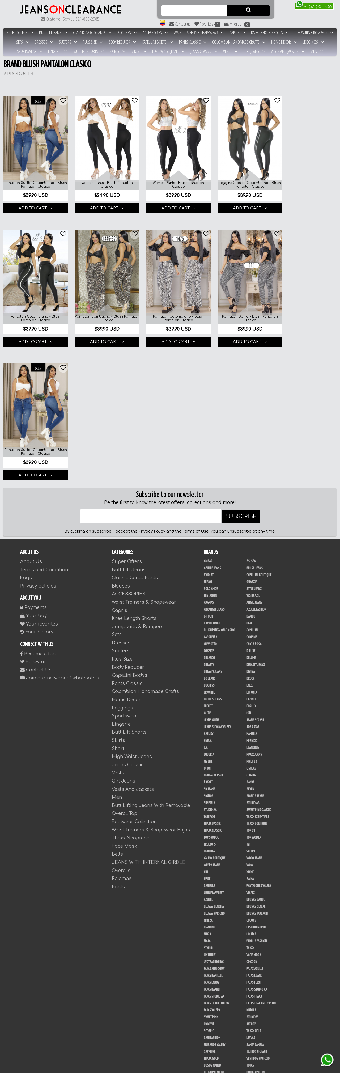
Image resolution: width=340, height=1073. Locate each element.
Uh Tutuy (209, 812)
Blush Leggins (256, 937)
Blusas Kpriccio (214, 771)
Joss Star (252, 584)
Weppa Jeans (212, 723)
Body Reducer (122, 42)
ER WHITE (209, 550)
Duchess (209, 543)
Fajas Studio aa (256, 847)
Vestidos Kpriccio (258, 916)
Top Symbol (211, 695)
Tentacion (210, 453)
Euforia (251, 550)
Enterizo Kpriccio (215, 992)
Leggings (313, 42)
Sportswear (29, 51)
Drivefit (209, 882)
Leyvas (250, 895)
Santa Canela (255, 902)
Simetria (209, 660)
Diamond (209, 785)
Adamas (209, 460)
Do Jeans (209, 536)
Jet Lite (251, 882)
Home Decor (284, 42)
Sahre (250, 640)
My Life (208, 619)
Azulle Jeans (212, 426)
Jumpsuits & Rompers (314, 32)
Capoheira (210, 495)
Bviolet (209, 432)
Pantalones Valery (258, 743)
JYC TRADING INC (213, 819)
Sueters (68, 42)
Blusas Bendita (214, 764)
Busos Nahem (212, 923)
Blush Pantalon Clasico (219, 488)
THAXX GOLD (211, 916)
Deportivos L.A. (214, 985)
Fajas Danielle (213, 833)
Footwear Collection (134, 679)
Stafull (209, 806)
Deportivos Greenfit (260, 978)
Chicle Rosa (253, 502)
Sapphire (209, 909)
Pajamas (121, 736)
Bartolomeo (212, 481)
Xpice (207, 736)
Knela (207, 598)
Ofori (207, 626)
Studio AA (252, 660)
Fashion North (256, 785)
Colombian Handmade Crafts (238, 42)
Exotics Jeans (213, 557)
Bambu (250, 474)
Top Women (253, 695)
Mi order (237, 24)
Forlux (251, 564)
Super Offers (20, 32)
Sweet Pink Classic (258, 667)
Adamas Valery (213, 1006)
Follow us (33, 519)
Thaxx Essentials (257, 674)
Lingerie (57, 51)
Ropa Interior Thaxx (259, 999)
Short (138, 51)
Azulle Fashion (256, 467)
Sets (22, 42)
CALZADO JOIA (255, 1034)
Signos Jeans (255, 654)
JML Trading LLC (256, 951)
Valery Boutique (214, 716)
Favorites (207, 24)
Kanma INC (210, 958)
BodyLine (252, 971)
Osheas (251, 626)
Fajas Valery (212, 868)
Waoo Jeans (254, 716)
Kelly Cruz (210, 944)
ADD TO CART (34, 203)
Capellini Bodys (157, 42)
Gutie (207, 571)
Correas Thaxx (256, 1054)
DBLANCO (209, 515)
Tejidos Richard (256, 909)
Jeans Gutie (211, 578)
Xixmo (250, 730)
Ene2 (249, 543)
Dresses (44, 42)
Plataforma (211, 1047)
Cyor (207, 1013)
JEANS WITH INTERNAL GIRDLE (148, 720)
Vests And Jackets (287, 51)
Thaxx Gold (253, 888)
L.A (205, 605)
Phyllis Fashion (256, 799)
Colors (251, 778)
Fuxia (207, 792)
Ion (248, 571)
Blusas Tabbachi (257, 771)
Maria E (251, 868)
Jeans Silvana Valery (217, 584)
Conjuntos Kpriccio (217, 978)
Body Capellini (255, 930)
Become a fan (38, 511)
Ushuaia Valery (214, 750)
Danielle (209, 743)
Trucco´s (210, 702)
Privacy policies (38, 443)
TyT (248, 702)
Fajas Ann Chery (214, 826)
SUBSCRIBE (241, 374)
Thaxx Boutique (256, 681)
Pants (118, 744)
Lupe (249, 1020)
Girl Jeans (254, 51)
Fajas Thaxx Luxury (216, 861)
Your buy (33, 473)
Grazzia (251, 439)
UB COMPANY (211, 1034)
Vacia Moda (253, 812)
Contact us (179, 24)
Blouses (127, 32)
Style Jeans (254, 446)
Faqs (26, 435)
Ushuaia (209, 709)
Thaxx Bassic (212, 681)
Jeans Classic (203, 51)
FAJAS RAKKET (212, 847)
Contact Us (36, 527)
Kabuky (208, 591)
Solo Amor (211, 446)
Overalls (121, 727)
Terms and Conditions (45, 427)
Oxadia (251, 633)
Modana (209, 1027)
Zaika (250, 736)
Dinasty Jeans (255, 522)
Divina (250, 529)
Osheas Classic (213, 633)
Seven (250, 647)
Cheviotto (210, 502)
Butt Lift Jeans (53, 32)
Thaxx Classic (213, 688)
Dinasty (209, 522)
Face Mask (124, 703)
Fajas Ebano (254, 833)
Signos (208, 654)
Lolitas (251, 792)
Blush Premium (214, 930)
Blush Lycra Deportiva (218, 964)
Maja (207, 799)
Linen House (254, 958)
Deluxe (251, 515)
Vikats (250, 750)
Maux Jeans (254, 612)
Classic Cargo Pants (92, 32)
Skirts (117, 51)
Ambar (208, 419)
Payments (33, 465)
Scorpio (209, 888)
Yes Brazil (253, 453)
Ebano (208, 439)
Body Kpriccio (213, 937)
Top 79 (250, 688)
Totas (250, 923)
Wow (249, 723)
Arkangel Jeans (214, 467)
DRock (250, 536)
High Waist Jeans (168, 51)
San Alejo (210, 971)
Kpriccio (251, 598)
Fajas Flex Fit (255, 840)
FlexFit (208, 564)
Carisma (251, 495)
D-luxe (250, 508)
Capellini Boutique (258, 432)
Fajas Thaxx (254, 854)
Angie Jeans (254, 460)
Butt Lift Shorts (88, 51)
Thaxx (250, 806)
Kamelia (251, 591)
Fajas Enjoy (211, 840)
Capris (237, 32)
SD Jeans (209, 647)
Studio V (252, 875)
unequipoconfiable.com (224, 1068)
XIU (206, 730)
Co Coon (251, 819)
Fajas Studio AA (214, 854)
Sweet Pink (211, 875)
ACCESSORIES (155, 32)
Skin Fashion (254, 992)
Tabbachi (209, 674)
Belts (117, 711)
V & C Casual (254, 1027)
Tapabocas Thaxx (215, 1054)
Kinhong (252, 1013)
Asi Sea (251, 419)
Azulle (208, 757)
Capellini (252, 488)
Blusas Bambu (255, 757)
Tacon (250, 1047)
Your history (36, 489)
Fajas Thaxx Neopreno (261, 861)
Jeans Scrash (255, 578)
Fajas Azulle (254, 826)
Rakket (208, 640)
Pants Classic (192, 42)
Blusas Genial (255, 764)
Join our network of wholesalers (59, 535)
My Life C (251, 619)
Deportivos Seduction (261, 985)
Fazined (251, 557)
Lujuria (209, 612)
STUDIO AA (210, 667)
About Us (31, 419)
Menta (250, 1006)
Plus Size (93, 42)
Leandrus (252, 605)
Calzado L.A (211, 1040)
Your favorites (39, 481)
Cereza (208, 778)
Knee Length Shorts (270, 32)
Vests (230, 51)
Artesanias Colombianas (262, 944)
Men (316, 51)
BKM (249, 481)
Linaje (208, 1020)
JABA (207, 951)
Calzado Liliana (256, 1040)
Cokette (209, 508)
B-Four (208, 474)
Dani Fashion (212, 895)
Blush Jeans (254, 426)
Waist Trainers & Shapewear (199, 32)
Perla (250, 964)
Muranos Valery (214, 902)
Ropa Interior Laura (217, 999)
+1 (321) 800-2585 (314, 6)
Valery (250, 709)
